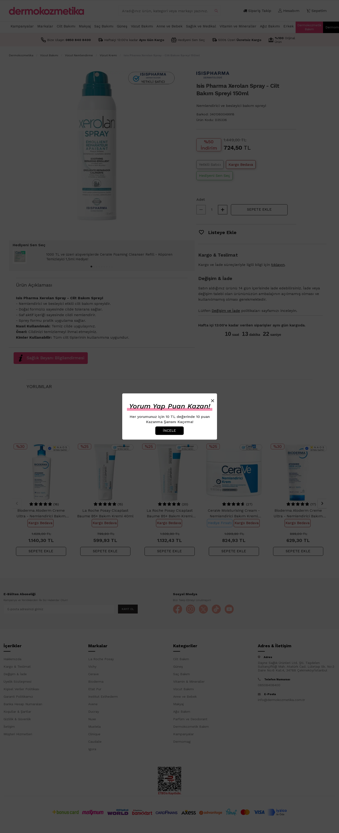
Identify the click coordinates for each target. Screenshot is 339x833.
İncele (169, 430)
